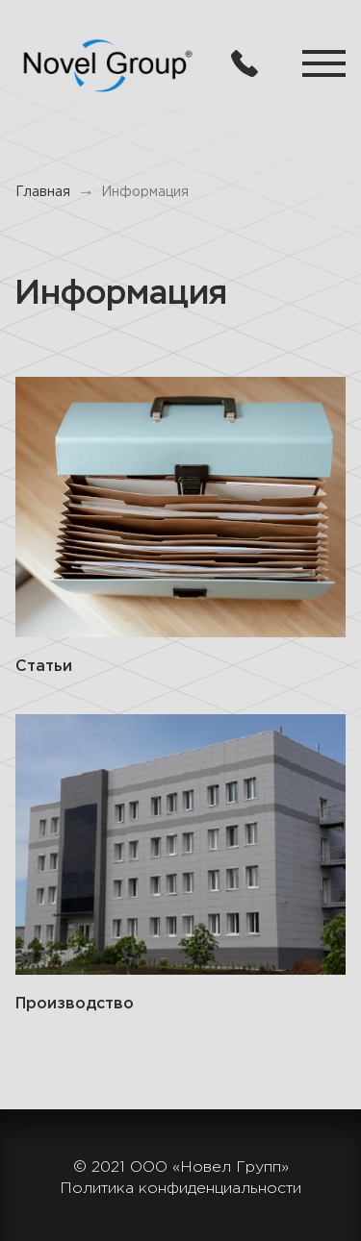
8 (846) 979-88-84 (244, 63)
